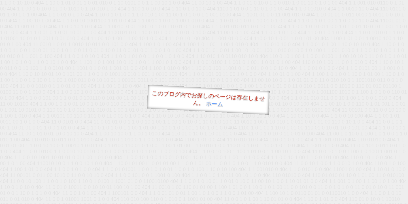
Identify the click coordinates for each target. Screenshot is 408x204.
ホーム (214, 103)
